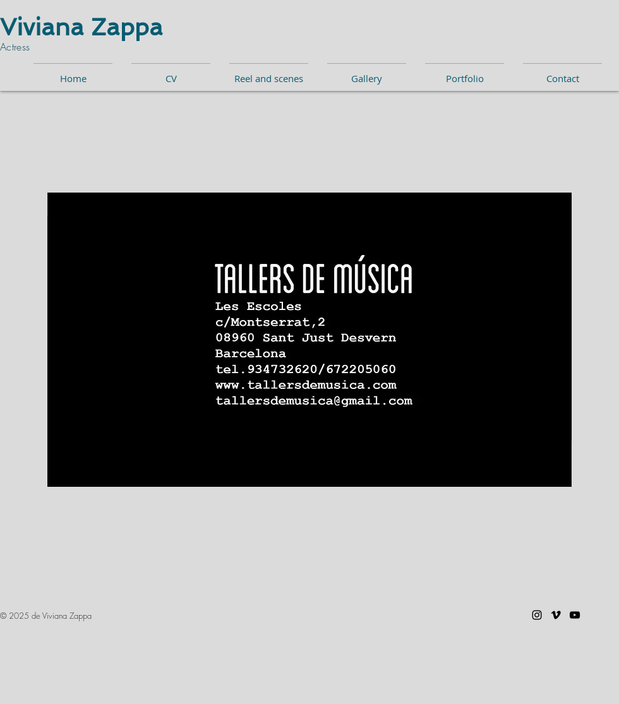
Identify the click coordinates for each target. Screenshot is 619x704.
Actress (16, 47)
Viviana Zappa (81, 27)
